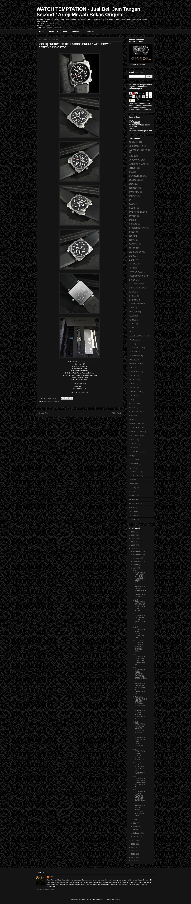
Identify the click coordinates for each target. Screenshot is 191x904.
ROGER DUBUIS (135, 436)
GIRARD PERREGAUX (137, 288)
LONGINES (133, 352)
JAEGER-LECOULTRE (137, 336)
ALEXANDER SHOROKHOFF (140, 150)
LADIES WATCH (135, 348)
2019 (133, 844)
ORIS (131, 400)
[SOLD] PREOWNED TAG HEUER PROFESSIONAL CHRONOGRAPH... (139, 687)
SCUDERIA (133, 444)
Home (41, 32)
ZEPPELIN (133, 516)
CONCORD (133, 236)
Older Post (116, 413)
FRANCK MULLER (136, 272)
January (136, 836)
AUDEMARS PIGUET (137, 164)
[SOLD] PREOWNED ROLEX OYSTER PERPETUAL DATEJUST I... (139, 632)
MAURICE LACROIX (136, 364)
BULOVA (132, 204)
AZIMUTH (132, 168)
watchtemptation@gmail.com (53, 27)
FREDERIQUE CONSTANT (139, 276)
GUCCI (131, 308)
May (135, 823)
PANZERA (133, 408)
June (135, 820)
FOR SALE (53, 32)
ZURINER (132, 520)
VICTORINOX (134, 504)
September (137, 561)
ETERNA (132, 256)
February (137, 833)
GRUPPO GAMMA (136, 304)
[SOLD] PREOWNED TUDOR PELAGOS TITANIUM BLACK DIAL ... (139, 795)
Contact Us (89, 32)
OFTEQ (131, 384)
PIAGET (132, 416)
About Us (76, 32)
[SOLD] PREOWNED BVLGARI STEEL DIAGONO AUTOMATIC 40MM (139, 809)
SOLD (56, 401)
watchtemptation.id (47, 25)
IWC (130, 332)
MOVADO (132, 376)
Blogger (117, 899)
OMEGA (132, 388)
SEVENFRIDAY (135, 452)
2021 (133, 548)
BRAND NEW (134, 192)
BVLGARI (132, 208)
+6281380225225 (56, 23)
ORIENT (132, 396)
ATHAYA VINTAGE (136, 160)
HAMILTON (133, 312)
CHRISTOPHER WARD (138, 228)
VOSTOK (132, 508)
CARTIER (132, 216)
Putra (51, 877)
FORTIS (132, 268)
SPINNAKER (133, 464)
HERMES (132, 320)
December (137, 551)
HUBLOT (132, 328)
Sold (65, 32)
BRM (130, 200)
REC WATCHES (135, 428)
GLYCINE (132, 292)
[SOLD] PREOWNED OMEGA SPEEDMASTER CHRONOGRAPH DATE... (139, 590)
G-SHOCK (133, 280)
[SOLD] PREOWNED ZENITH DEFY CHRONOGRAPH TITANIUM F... (139, 781)
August (136, 565)
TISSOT (132, 484)
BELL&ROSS (48, 401)
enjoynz (102, 899)
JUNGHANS (133, 340)
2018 (133, 847)
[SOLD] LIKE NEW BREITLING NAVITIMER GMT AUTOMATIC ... (140, 768)
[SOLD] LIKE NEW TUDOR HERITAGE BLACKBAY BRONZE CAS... (139, 646)
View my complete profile (45, 890)
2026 (133, 532)
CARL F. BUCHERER (137, 212)
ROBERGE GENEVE (137, 432)
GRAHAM (132, 296)
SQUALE (132, 468)
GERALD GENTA (135, 284)
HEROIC (132, 324)
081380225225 (83, 393)
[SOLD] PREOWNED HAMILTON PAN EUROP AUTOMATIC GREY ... (139, 576)
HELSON (132, 316)
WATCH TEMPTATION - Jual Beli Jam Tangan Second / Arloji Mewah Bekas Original (88, 11)
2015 (133, 857)
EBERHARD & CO (136, 252)
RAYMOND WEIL (135, 424)
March (135, 830)
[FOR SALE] (133, 142)
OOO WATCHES (135, 392)
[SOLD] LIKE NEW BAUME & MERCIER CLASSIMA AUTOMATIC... (140, 701)
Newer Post (43, 413)
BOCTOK (132, 184)
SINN (131, 456)
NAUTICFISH (134, 380)
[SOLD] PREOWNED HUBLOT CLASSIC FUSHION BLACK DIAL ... (139, 754)
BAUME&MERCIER (136, 176)
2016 (133, 854)
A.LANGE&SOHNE (136, 146)
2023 (133, 542)
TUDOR (132, 488)
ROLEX (131, 440)
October (136, 558)
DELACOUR (133, 244)
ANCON (132, 156)
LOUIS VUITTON (135, 356)
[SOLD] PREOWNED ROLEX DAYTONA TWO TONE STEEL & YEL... (140, 673)
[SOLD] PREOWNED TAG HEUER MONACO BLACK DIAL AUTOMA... (139, 727)
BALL (131, 172)
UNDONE (132, 496)
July (135, 568)
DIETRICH (133, 248)
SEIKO (131, 448)
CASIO (131, 220)
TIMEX (131, 480)
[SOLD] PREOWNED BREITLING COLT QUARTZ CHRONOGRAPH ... (140, 659)
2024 (133, 538)
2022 (133, 545)
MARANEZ (133, 360)
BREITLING (133, 196)
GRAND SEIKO (134, 300)
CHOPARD (133, 224)
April (135, 826)
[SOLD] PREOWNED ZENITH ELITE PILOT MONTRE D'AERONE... (139, 741)
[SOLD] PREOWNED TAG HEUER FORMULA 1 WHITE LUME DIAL (139, 619)
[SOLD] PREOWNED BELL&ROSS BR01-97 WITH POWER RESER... (139, 605)
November (137, 555)
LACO (131, 344)
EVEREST (133, 260)
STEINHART (133, 472)
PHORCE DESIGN (136, 412)
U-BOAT (132, 492)
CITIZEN (132, 232)
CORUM (132, 240)
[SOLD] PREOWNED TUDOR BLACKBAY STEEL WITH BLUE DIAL (139, 714)
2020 (133, 841)
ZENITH (132, 512)
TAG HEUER (133, 476)
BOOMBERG (134, 188)
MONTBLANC (134, 372)
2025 (133, 535)
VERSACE (133, 500)
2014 (133, 860)
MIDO (131, 368)
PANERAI (132, 404)
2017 (133, 851)
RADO (131, 420)
